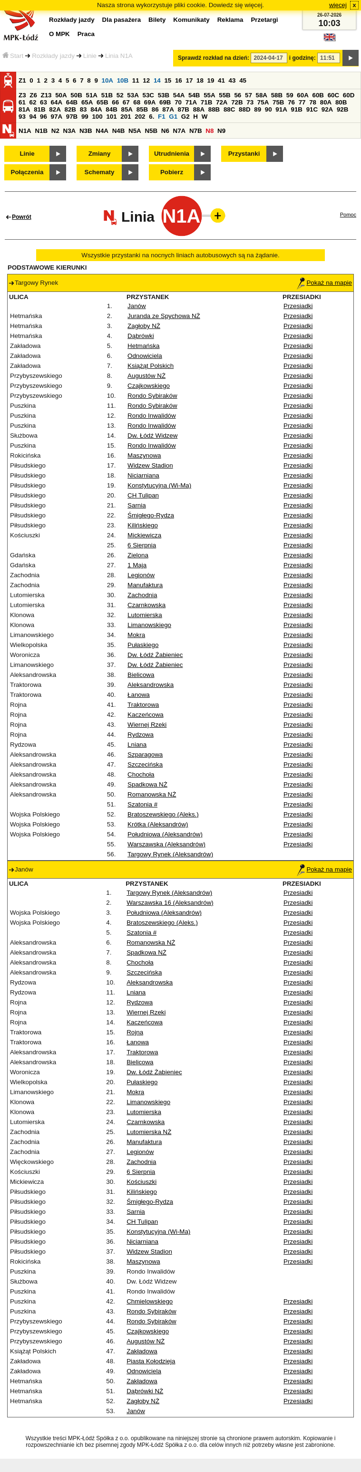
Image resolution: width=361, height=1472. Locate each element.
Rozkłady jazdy (53, 55)
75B (278, 102)
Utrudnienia (171, 153)
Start (12, 55)
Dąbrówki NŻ (145, 1391)
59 (289, 95)
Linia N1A (119, 55)
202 (140, 116)
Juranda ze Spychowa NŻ (163, 315)
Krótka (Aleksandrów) (157, 824)
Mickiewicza (144, 535)
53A (132, 95)
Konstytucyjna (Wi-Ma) (159, 485)
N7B (195, 130)
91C (312, 109)
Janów (136, 305)
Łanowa (138, 694)
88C (229, 109)
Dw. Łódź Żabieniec (155, 654)
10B (122, 80)
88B (214, 109)
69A (150, 102)
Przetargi (264, 19)
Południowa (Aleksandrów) (165, 834)
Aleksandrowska (150, 684)
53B (163, 95)
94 (33, 116)
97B (72, 116)
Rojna (135, 1032)
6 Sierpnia (141, 545)
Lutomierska (144, 615)
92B (342, 109)
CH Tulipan (143, 495)
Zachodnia (142, 595)
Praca (86, 34)
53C (148, 95)
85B (142, 109)
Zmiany (99, 153)
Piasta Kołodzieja (151, 1361)
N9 (221, 130)
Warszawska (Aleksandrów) (166, 844)
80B (341, 102)
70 (178, 102)
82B (70, 109)
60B (318, 95)
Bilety (157, 19)
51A (92, 95)
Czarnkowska (146, 605)
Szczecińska (145, 764)
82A (54, 109)
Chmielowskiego (150, 1301)
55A (209, 95)
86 (155, 109)
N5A (134, 130)
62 (33, 102)
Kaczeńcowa (145, 714)
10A (107, 80)
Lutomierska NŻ (149, 1131)
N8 (209, 130)
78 (312, 102)
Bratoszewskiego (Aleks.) (163, 814)
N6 (165, 130)
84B (111, 109)
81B (39, 109)
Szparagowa (145, 754)
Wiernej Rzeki (146, 724)
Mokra (136, 634)
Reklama (230, 19)
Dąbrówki (140, 335)
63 (43, 102)
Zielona (137, 555)
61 (22, 102)
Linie (90, 55)
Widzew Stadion (150, 465)
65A (87, 102)
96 (43, 116)
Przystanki (244, 153)
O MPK (59, 34)
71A (191, 102)
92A (327, 109)
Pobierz (171, 172)
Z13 (46, 95)
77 (302, 102)
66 (115, 102)
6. (151, 116)
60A (302, 95)
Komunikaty (191, 19)
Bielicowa (140, 674)
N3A (69, 130)
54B (194, 95)
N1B (41, 130)
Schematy (100, 172)
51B (107, 95)
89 (257, 109)
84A (96, 109)
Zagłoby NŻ (143, 325)
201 (125, 116)
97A (56, 116)
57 (248, 95)
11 (135, 80)
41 (221, 80)
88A (199, 109)
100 (97, 116)
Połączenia (27, 172)
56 (237, 95)
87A (168, 109)
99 (84, 116)
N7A (179, 130)
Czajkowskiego (148, 385)
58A (261, 95)
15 (167, 80)
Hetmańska (143, 345)
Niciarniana (143, 475)
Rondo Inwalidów (151, 415)
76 (291, 102)
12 (146, 80)
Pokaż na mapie (324, 282)
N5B (151, 130)
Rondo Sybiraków (152, 395)
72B (237, 102)
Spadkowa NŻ (147, 784)
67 (126, 102)
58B (277, 95)
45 (242, 80)
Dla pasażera (121, 19)
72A (221, 102)
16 (178, 80)
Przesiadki (297, 305)
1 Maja (136, 565)
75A (263, 102)
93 (22, 116)
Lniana (136, 744)
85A (126, 109)
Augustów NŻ (146, 375)
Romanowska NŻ (151, 794)
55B (224, 95)
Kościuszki (141, 1181)
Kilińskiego (142, 525)
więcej (338, 5)
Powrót (21, 217)
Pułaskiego (142, 644)
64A (56, 102)
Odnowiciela (144, 355)
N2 (55, 130)
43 (232, 80)
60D (348, 95)
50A (61, 95)
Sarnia (136, 505)
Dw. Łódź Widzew (152, 435)
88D (244, 109)
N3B (85, 130)
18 (200, 80)
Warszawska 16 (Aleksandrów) (170, 902)
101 (111, 116)
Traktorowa (143, 704)
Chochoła (140, 774)
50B (76, 95)
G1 (173, 116)
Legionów (141, 575)
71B (206, 102)
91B (296, 109)
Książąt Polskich (150, 365)
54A (179, 95)
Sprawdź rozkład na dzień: (213, 58)
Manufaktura (145, 585)
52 (120, 95)
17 (189, 80)
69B (165, 102)
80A (326, 102)
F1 (162, 116)
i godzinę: (302, 58)
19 (211, 80)
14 (157, 80)
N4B (118, 130)
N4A (102, 130)
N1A (25, 130)
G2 (185, 116)
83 (83, 109)
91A (281, 109)
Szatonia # (142, 804)
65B (102, 102)
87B (183, 109)
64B (72, 102)
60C (333, 95)
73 (250, 102)
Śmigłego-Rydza (150, 515)
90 (268, 109)
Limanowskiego (149, 624)
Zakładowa (142, 1351)
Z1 (22, 80)
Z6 (33, 95)
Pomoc (348, 214)
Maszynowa (144, 455)
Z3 (22, 95)
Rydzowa (140, 734)
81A (24, 109)
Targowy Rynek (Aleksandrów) (170, 854)
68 (136, 102)
